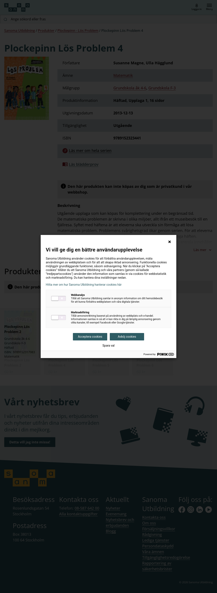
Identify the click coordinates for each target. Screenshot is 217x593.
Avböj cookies (127, 336)
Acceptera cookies (90, 336)
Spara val (108, 345)
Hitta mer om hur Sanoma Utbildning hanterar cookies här (84, 284)
